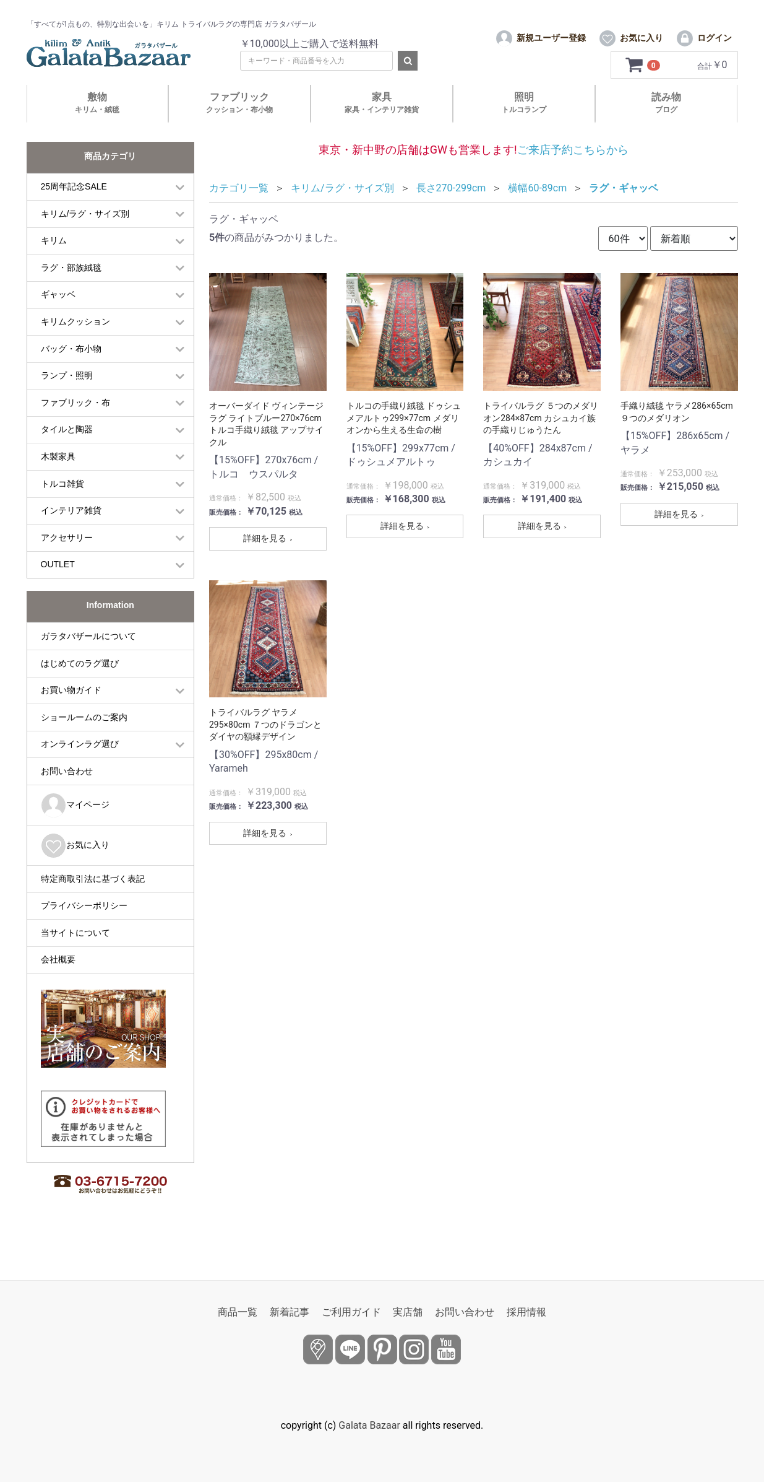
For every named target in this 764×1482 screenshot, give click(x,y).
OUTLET (58, 588)
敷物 (97, 126)
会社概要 (58, 983)
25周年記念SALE (74, 210)
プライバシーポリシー (84, 929)
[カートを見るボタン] (643, 89)
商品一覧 (237, 1312)
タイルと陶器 (67, 453)
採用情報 (526, 1312)
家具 (382, 126)
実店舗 (408, 1312)
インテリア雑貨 (71, 534)
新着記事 (289, 1312)
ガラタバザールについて (88, 660)
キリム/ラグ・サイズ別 (85, 237)
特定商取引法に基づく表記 (93, 902)
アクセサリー (67, 560)
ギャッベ (58, 318)
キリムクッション (75, 345)
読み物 (666, 126)
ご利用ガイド (351, 1312)
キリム (54, 264)
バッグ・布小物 (71, 372)
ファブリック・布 (75, 425)
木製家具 (58, 480)
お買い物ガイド (71, 713)
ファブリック (239, 126)
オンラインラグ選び (80, 767)
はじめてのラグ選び (80, 686)
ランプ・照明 (67, 399)
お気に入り (75, 868)
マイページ (75, 828)
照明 (524, 126)
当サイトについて (75, 956)
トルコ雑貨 (62, 507)
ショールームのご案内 (84, 740)
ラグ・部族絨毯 (71, 290)
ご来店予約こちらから (573, 172)
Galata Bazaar (369, 1425)
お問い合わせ (67, 795)
